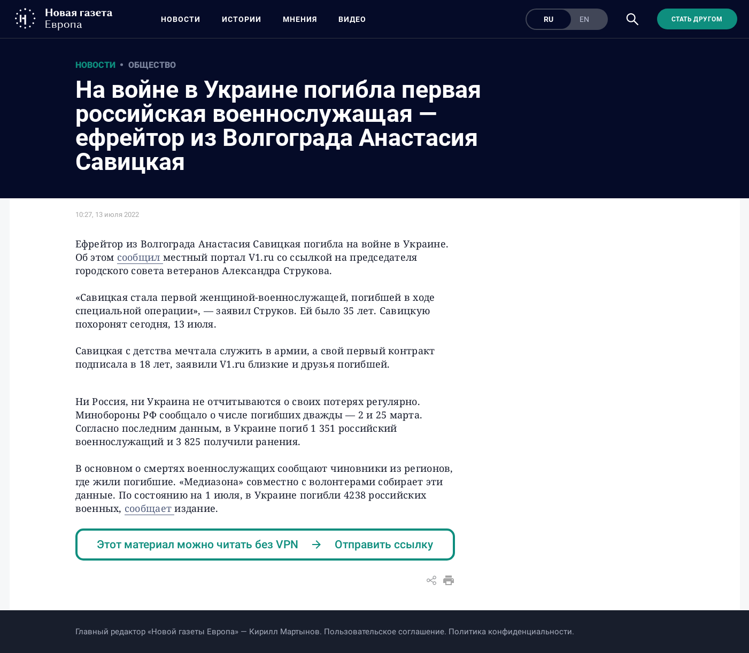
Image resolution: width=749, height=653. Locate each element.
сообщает (149, 508)
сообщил (140, 257)
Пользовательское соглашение (384, 631)
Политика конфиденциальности (510, 631)
